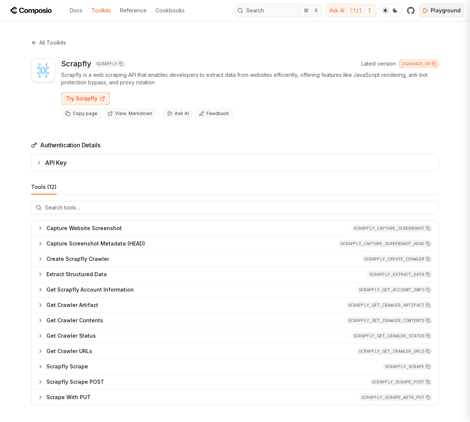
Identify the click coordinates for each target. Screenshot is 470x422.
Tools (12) (44, 188)
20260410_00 (418, 63)
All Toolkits (48, 42)
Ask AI (351, 10)
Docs (76, 10)
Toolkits (101, 10)
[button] (392, 227)
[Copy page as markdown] (81, 113)
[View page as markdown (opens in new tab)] (128, 113)
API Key (51, 161)
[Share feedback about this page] (210, 113)
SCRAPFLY (109, 63)
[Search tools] (235, 206)
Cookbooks (170, 10)
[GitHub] (411, 10)
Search (278, 10)
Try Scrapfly (85, 98)
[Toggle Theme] (390, 10)
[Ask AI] (175, 113)
